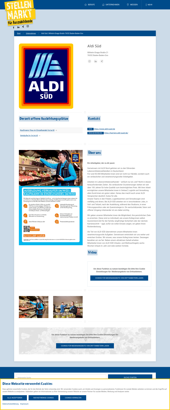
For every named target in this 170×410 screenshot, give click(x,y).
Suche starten (130, 377)
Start (19, 33)
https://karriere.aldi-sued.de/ (116, 133)
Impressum (24, 404)
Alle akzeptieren (14, 398)
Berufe (89, 5)
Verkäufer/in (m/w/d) (29, 135)
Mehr (148, 5)
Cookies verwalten (73, 398)
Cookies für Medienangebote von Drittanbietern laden (119, 278)
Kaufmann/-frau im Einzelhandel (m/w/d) (37, 130)
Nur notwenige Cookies (43, 398)
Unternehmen (110, 5)
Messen (132, 5)
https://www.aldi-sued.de (104, 129)
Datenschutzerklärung (10, 404)
